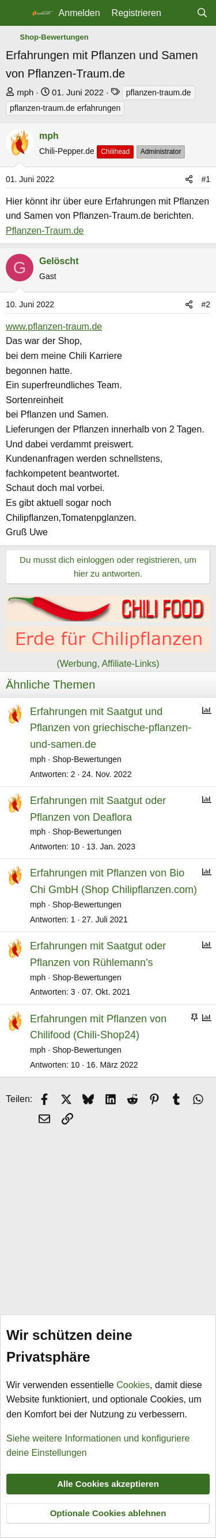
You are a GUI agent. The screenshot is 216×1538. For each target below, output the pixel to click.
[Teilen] (189, 179)
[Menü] (15, 13)
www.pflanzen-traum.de (54, 326)
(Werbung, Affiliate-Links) (107, 663)
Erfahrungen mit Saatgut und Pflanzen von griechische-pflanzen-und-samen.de (110, 728)
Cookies (133, 1385)
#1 (205, 179)
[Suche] (202, 13)
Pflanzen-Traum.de (45, 230)
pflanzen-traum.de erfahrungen (65, 108)
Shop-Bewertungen (87, 759)
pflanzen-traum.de (158, 92)
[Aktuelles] (179, 13)
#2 (205, 304)
